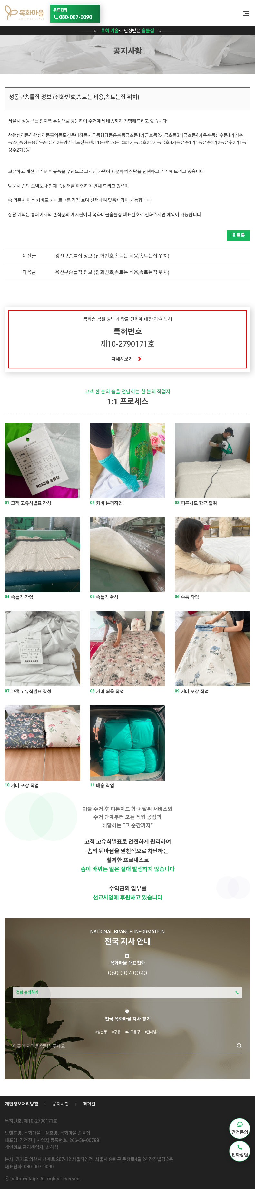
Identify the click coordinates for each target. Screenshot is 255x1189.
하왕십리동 (39, 135)
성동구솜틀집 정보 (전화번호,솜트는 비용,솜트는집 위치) (74, 97)
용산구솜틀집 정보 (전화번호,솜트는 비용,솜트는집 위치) (112, 272)
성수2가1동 (235, 142)
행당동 (106, 135)
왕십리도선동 (76, 142)
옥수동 (209, 135)
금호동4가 (193, 135)
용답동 (38, 142)
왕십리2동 (54, 142)
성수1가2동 (213, 142)
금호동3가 (173, 135)
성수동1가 (225, 135)
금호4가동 (171, 142)
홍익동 (56, 135)
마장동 (81, 135)
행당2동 (111, 142)
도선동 (69, 135)
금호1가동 (128, 142)
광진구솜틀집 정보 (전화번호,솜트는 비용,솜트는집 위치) (112, 256)
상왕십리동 (18, 135)
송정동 (25, 142)
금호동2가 (154, 135)
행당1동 (96, 142)
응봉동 (119, 135)
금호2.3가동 (149, 142)
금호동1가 (135, 135)
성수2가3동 (19, 149)
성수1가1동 (191, 142)
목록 (238, 235)
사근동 (94, 135)
